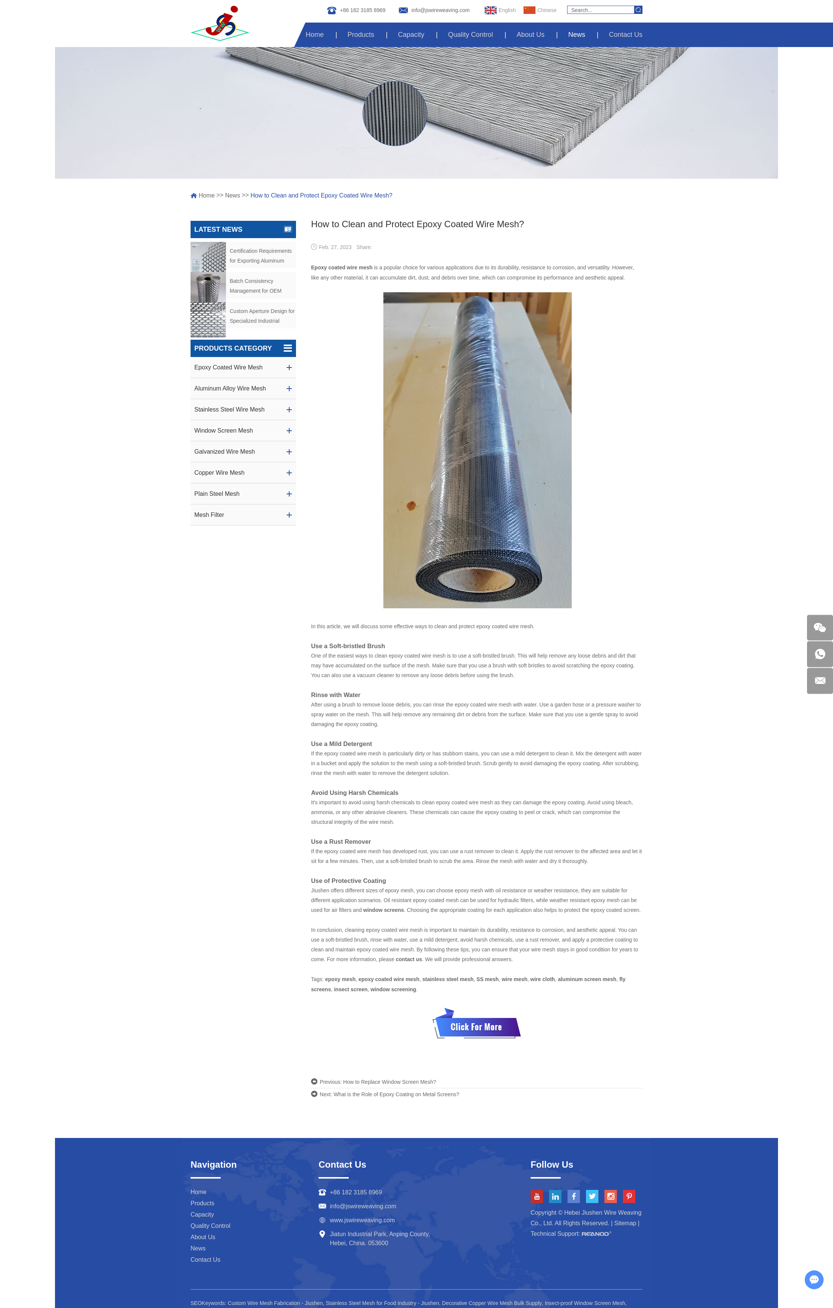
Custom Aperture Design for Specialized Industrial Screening (262, 317)
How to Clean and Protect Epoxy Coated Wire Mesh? (321, 195)
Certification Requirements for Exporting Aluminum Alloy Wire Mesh (261, 257)
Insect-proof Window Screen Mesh (585, 1300)
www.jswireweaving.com (362, 1217)
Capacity (411, 34)
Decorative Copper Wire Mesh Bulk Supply (492, 1300)
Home (315, 34)
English (500, 10)
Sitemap (625, 1220)
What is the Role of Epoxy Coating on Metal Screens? (396, 1091)
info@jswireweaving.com (440, 10)
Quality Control (470, 34)
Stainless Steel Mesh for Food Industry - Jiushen (382, 1300)
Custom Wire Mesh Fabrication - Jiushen (275, 1300)
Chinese (540, 10)
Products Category (243, 348)
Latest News (243, 229)
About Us (531, 34)
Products (361, 34)
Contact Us (625, 34)
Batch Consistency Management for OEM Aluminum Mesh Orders (257, 287)
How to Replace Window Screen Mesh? (389, 1079)
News (576, 34)
